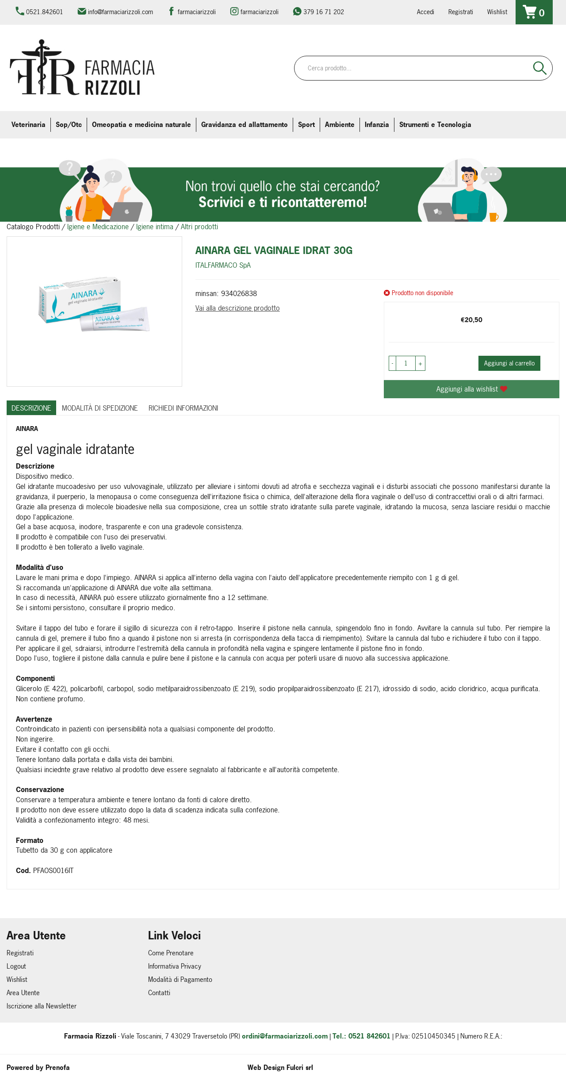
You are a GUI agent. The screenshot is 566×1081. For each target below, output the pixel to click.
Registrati (460, 12)
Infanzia (377, 124)
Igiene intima (154, 226)
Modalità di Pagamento (180, 979)
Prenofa (58, 1067)
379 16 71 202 (323, 12)
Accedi (425, 12)
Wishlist (497, 12)
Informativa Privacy (174, 966)
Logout (16, 966)
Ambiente (340, 124)
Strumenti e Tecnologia (435, 124)
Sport (306, 124)
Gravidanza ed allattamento (244, 124)
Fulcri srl (300, 1067)
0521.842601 (44, 12)
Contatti (159, 992)
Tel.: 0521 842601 (361, 1036)
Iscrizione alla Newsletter (41, 1006)
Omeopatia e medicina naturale (141, 124)
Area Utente (23, 992)
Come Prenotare (171, 953)
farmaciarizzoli (197, 12)
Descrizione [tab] (31, 408)
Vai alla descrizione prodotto (237, 308)
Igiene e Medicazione (98, 226)
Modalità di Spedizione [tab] (100, 408)
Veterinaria (28, 124)
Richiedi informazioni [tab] (183, 408)
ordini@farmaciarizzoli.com (285, 1036)
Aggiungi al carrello (509, 363)
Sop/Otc (69, 124)
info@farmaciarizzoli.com (120, 12)
